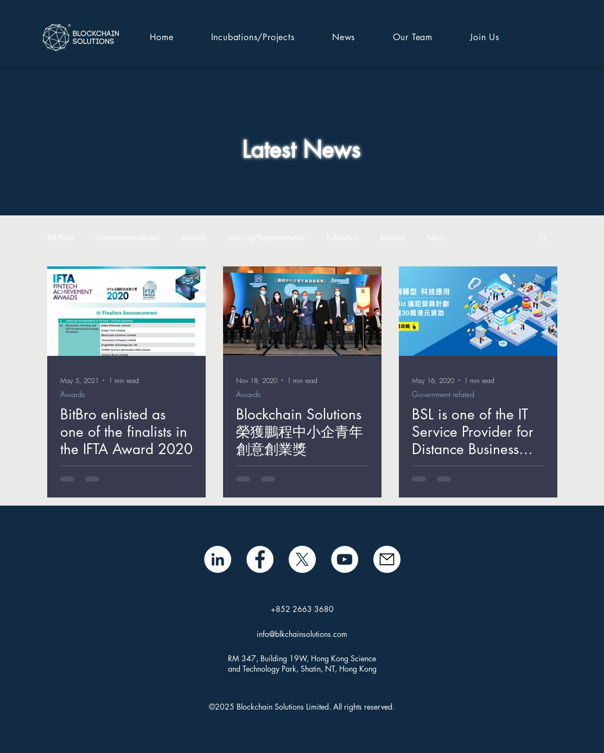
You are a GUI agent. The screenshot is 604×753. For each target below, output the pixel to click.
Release (392, 237)
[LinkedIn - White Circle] (217, 559)
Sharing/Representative (266, 237)
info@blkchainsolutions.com (302, 634)
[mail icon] (386, 559)
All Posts (60, 237)
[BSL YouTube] (344, 559)
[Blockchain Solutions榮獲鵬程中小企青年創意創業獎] (302, 311)
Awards (194, 237)
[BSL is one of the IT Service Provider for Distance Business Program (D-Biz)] (478, 311)
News (437, 237)
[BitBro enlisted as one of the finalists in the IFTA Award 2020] (126, 311)
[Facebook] (260, 559)
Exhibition (343, 237)
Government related (127, 237)
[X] (302, 559)
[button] (543, 238)
